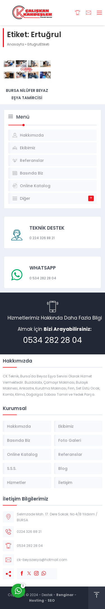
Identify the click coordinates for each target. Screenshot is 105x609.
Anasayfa (15, 44)
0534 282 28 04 (52, 340)
